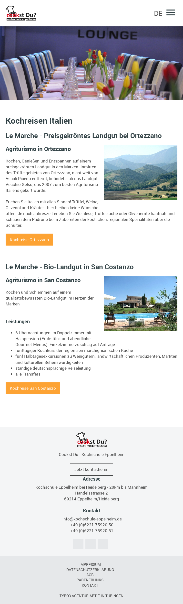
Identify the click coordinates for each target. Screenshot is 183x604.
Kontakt (90, 585)
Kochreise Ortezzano (29, 239)
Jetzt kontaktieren (91, 469)
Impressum (90, 564)
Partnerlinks (90, 579)
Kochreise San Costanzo (33, 388)
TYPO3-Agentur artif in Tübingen (91, 595)
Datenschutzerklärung (90, 569)
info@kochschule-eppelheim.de (92, 519)
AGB (90, 574)
